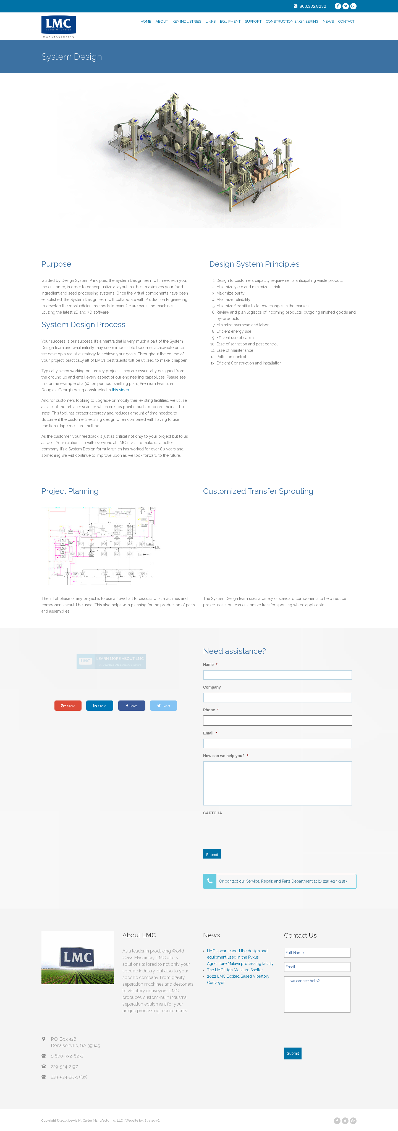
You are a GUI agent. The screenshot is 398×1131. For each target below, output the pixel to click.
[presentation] (245, 829)
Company (212, 687)
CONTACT (346, 21)
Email (210, 733)
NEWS (328, 21)
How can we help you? (225, 756)
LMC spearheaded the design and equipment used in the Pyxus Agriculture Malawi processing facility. (240, 957)
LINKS (211, 21)
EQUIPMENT (230, 21)
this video (120, 390)
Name (210, 664)
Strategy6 (152, 1120)
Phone (211, 710)
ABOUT (162, 21)
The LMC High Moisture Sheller (235, 970)
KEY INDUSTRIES (186, 21)
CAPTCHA (212, 813)
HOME (146, 21)
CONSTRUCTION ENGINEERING (292, 21)
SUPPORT (253, 21)
